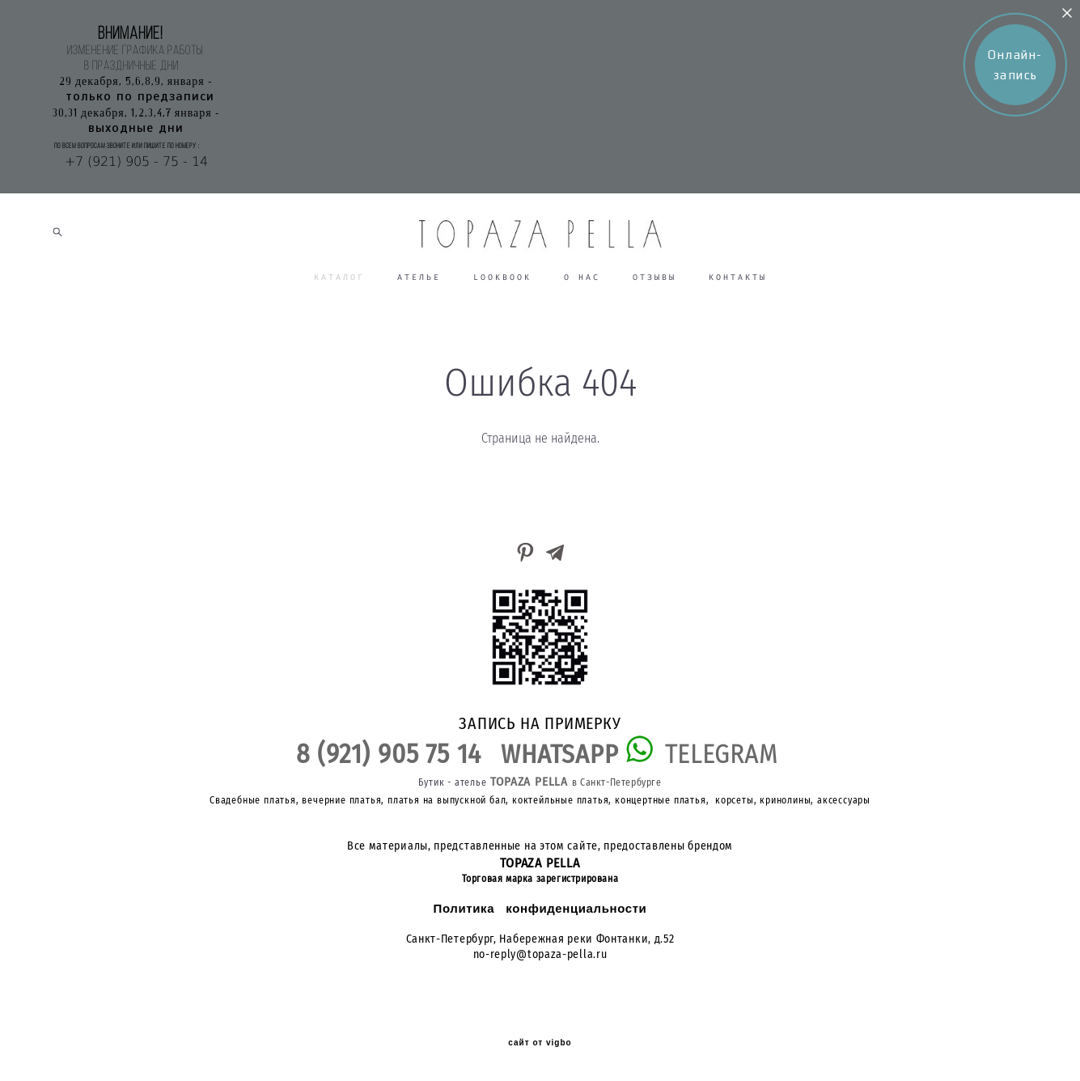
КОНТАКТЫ (738, 277)
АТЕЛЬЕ (419, 277)
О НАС (582, 277)
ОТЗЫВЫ (654, 277)
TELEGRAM (721, 754)
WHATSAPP (563, 754)
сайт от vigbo (539, 1043)
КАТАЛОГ (339, 277)
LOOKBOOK (502, 277)
